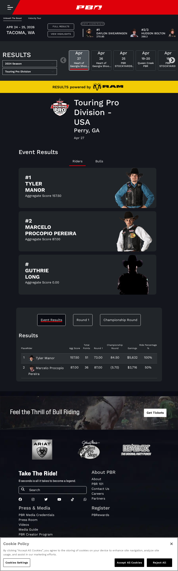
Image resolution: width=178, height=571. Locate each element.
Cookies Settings (16, 562)
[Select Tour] (29, 71)
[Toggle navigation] (10, 7)
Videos (24, 525)
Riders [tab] (77, 161)
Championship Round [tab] (120, 320)
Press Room (28, 520)
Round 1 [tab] (83, 320)
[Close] (171, 543)
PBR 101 (97, 484)
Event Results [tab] (51, 320)
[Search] (56, 490)
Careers (98, 494)
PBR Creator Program (36, 534)
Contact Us (100, 489)
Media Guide (28, 529)
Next (172, 60)
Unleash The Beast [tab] (12, 18)
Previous (63, 60)
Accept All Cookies (129, 562)
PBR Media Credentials (36, 515)
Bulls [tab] (99, 161)
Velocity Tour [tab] (34, 18)
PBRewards (100, 515)
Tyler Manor (41, 358)
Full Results (61, 26)
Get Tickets (155, 413)
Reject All (159, 562)
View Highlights (61, 34)
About (96, 479)
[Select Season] (29, 63)
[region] (89, 554)
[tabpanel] (89, 233)
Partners (98, 498)
